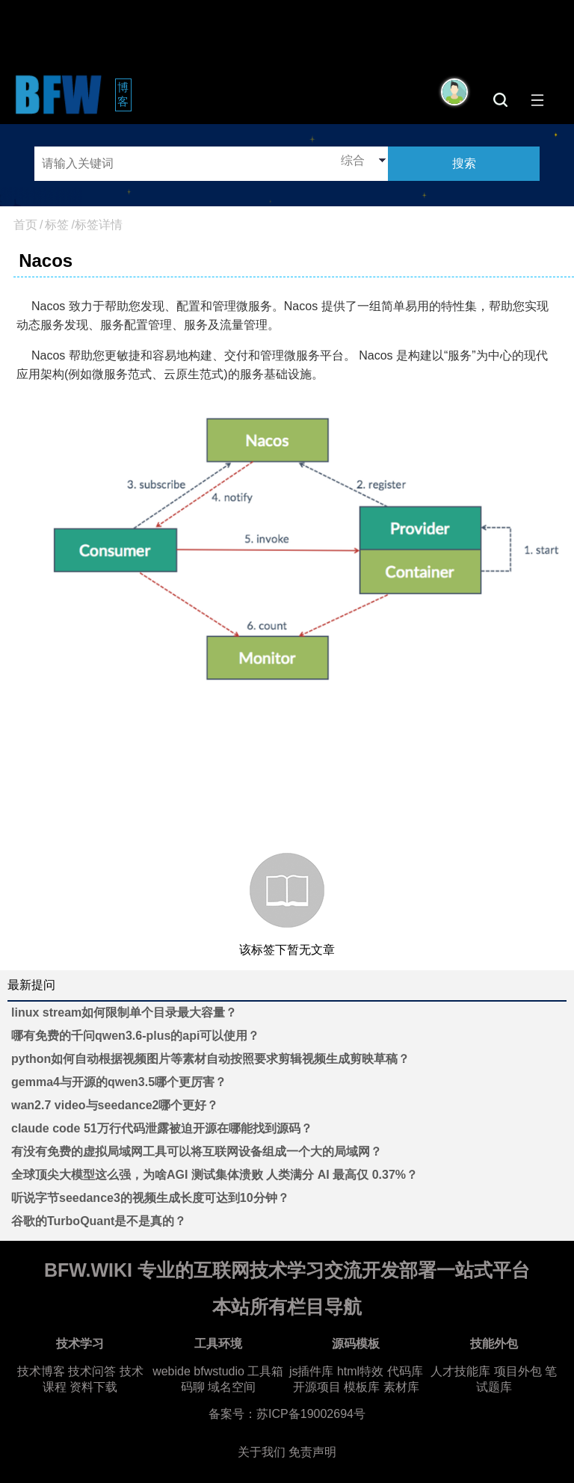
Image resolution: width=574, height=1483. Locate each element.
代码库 (405, 1371)
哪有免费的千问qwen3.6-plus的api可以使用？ (135, 1035)
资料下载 (93, 1387)
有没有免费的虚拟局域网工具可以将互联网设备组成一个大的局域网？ (196, 1151)
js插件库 (311, 1371)
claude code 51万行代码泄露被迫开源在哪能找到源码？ (161, 1128)
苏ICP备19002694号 (310, 1414)
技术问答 (92, 1371)
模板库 (362, 1387)
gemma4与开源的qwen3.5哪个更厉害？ (118, 1082)
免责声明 (312, 1452)
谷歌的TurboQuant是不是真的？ (98, 1221)
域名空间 (232, 1387)
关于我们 (262, 1452)
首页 (25, 224)
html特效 (360, 1371)
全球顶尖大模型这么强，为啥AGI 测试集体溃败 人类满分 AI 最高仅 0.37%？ (214, 1174)
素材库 (401, 1387)
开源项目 (317, 1387)
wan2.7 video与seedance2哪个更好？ (114, 1105)
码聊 (193, 1387)
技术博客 (41, 1371)
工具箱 (265, 1371)
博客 (124, 94)
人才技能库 (460, 1371)
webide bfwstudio (199, 1371)
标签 (57, 224)
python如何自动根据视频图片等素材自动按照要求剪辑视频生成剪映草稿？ (210, 1058)
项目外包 (518, 1371)
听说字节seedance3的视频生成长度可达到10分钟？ (150, 1197)
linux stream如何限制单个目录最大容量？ (124, 1012)
